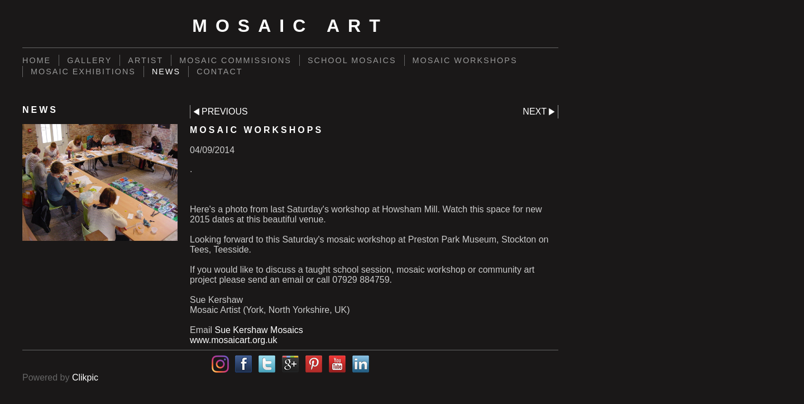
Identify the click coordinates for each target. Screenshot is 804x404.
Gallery (89, 60)
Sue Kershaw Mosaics (258, 330)
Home (36, 60)
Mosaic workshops (465, 60)
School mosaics (352, 60)
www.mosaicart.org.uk (233, 340)
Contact (219, 71)
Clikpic (85, 377)
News (166, 71)
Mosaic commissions (235, 60)
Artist (145, 60)
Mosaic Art (290, 26)
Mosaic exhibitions (83, 71)
